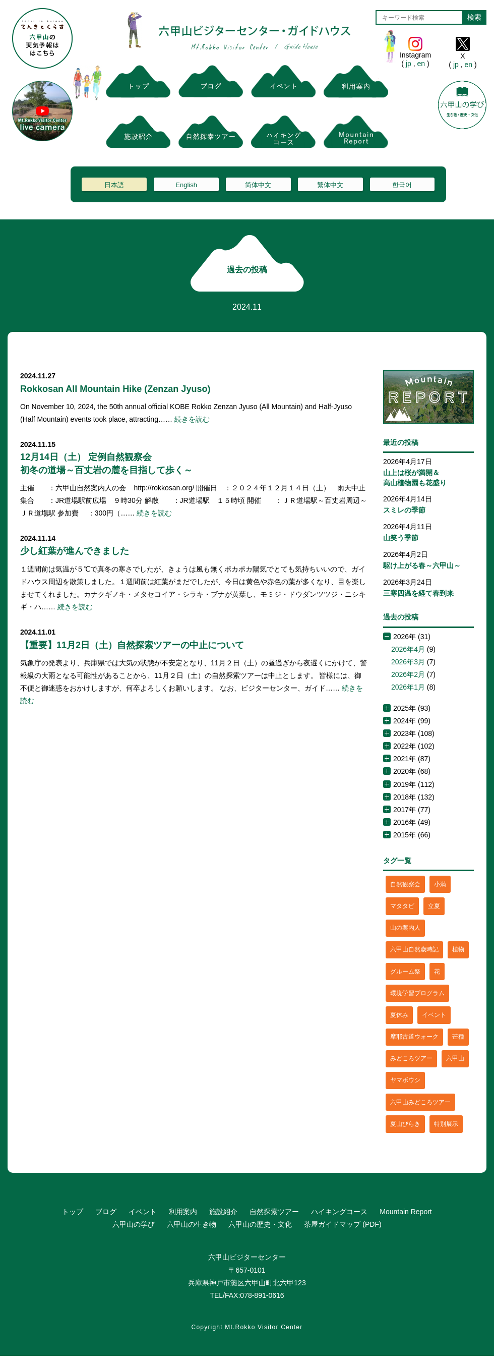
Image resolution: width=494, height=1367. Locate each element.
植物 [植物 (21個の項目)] (458, 949)
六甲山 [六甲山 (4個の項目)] (455, 1058)
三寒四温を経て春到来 (418, 593)
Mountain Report (406, 1212)
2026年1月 (408, 687)
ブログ (105, 1212)
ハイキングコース (339, 1212)
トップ (72, 1212)
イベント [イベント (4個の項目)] (434, 1014)
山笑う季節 (400, 538)
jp (408, 64)
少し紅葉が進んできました (74, 551)
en (421, 64)
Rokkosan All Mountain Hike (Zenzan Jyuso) (115, 389)
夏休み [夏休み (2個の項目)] (399, 1014)
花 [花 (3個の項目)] (437, 971)
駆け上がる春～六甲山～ (422, 565)
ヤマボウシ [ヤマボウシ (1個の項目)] (405, 1080)
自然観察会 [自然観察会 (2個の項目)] (405, 884)
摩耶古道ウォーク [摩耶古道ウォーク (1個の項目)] (414, 1036)
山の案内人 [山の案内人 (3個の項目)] (405, 927)
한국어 (402, 185)
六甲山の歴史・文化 (260, 1224)
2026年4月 (408, 649)
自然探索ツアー (274, 1212)
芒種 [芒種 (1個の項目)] (458, 1036)
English (186, 185)
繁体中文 (330, 185)
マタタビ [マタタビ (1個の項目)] (402, 905)
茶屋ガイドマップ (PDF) (342, 1224)
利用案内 (183, 1212)
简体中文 (258, 185)
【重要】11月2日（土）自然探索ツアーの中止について (132, 645)
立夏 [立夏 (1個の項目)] (434, 905)
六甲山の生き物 (191, 1224)
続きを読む (192, 419)
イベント (143, 1212)
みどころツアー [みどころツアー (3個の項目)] (411, 1058)
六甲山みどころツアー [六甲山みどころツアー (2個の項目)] (420, 1102)
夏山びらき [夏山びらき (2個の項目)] (405, 1123)
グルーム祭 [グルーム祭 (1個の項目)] (405, 971)
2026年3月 (408, 662)
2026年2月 (408, 674)
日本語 (114, 185)
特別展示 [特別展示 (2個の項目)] (446, 1123)
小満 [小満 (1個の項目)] (440, 884)
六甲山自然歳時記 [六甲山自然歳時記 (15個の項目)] (414, 949)
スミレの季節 (404, 510)
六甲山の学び (133, 1224)
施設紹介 (223, 1212)
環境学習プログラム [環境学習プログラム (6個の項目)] (417, 993)
